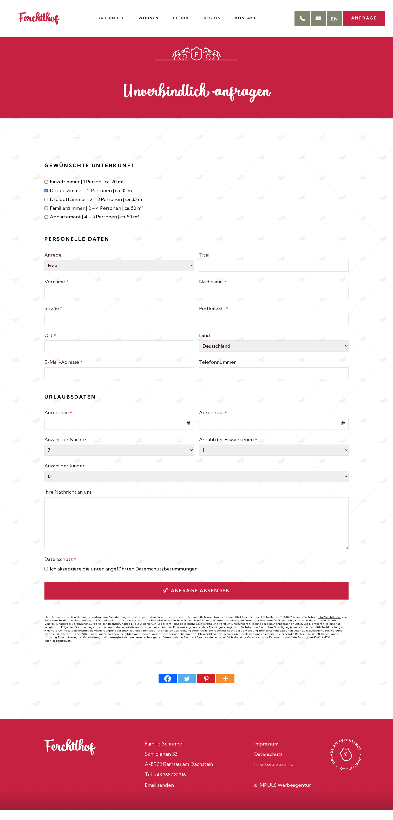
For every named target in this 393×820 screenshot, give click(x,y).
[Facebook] (168, 688)
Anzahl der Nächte (65, 449)
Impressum (266, 754)
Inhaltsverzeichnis (274, 774)
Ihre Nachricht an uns (67, 502)
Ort (50, 345)
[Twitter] (187, 688)
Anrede (53, 265)
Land (204, 345)
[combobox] (119, 433)
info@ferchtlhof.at (329, 627)
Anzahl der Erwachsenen (228, 449)
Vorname (56, 292)
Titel (204, 265)
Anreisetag (58, 423)
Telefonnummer (217, 372)
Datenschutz (60, 569)
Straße (53, 318)
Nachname (212, 292)
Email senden (160, 795)
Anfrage (361, 15)
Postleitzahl (213, 318)
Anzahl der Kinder (64, 476)
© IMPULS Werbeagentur (282, 795)
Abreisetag (213, 423)
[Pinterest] (206, 688)
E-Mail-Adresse (63, 372)
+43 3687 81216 (171, 785)
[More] (225, 688)
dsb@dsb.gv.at (61, 650)
